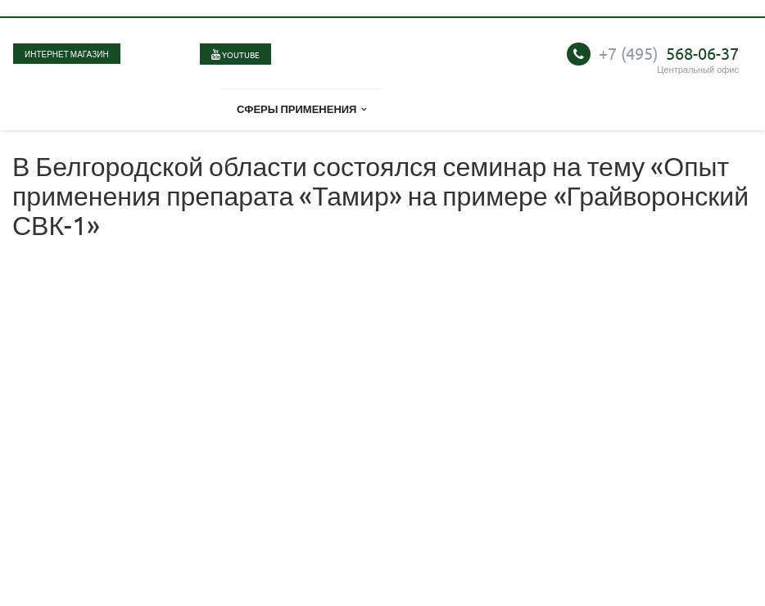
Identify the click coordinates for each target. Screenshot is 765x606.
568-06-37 (669, 53)
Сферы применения (302, 108)
